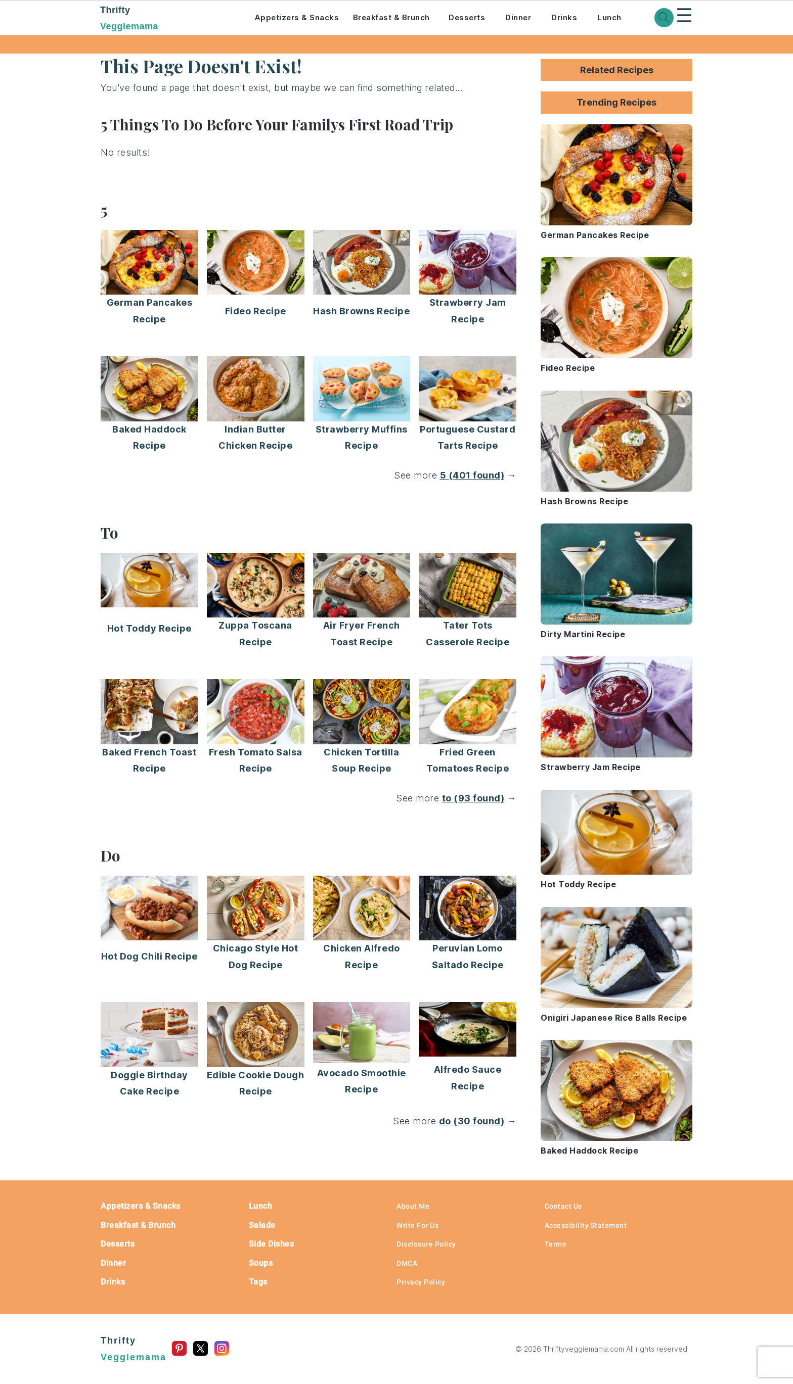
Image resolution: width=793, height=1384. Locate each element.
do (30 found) (472, 1121)
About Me (412, 1206)
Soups (261, 1263)
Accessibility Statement (586, 1225)
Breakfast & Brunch (391, 17)
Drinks (564, 17)
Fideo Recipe (255, 311)
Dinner (518, 17)
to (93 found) (473, 798)
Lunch (609, 17)
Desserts (467, 17)
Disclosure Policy (426, 1244)
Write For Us (417, 1225)
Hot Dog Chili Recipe (149, 956)
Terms (555, 1244)
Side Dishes (271, 1244)
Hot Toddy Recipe (149, 628)
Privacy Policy (420, 1282)
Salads (262, 1225)
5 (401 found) (472, 475)
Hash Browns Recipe (361, 311)
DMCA (406, 1263)
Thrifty (163, 19)
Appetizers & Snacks (296, 17)
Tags (258, 1281)
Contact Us (563, 1206)
